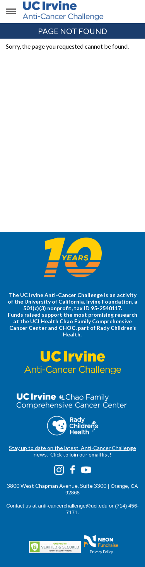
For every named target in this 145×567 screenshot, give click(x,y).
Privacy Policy (101, 551)
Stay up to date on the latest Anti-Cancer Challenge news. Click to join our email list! (72, 451)
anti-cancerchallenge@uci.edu (72, 506)
